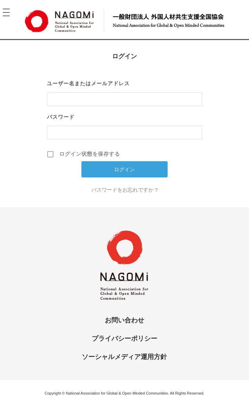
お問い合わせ (124, 320)
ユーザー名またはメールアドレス (88, 83)
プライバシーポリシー (124, 338)
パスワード (60, 117)
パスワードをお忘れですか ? (124, 190)
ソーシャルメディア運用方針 (124, 356)
